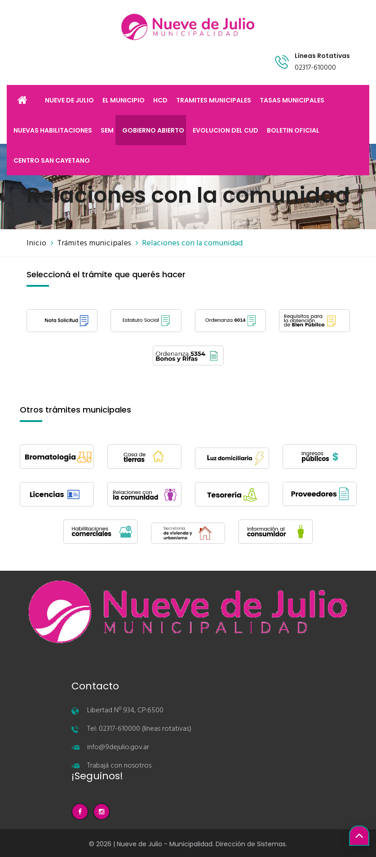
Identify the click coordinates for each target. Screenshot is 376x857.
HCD (160, 100)
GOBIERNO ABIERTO (153, 130)
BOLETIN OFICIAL (293, 130)
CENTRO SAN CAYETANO (51, 160)
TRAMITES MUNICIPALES (213, 100)
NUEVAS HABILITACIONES (52, 130)
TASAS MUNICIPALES (292, 100)
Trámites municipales (94, 243)
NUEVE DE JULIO (69, 100)
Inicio (36, 243)
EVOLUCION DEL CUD (225, 130)
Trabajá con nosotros (119, 766)
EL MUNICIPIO (123, 100)
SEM (107, 130)
